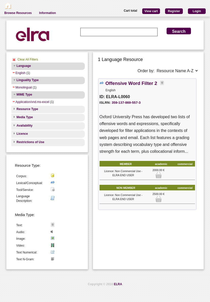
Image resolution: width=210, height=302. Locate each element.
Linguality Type (28, 80)
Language (24, 66)
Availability (25, 125)
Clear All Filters (28, 59)
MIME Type (24, 94)
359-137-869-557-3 (126, 102)
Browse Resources (18, 13)
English (20, 73)
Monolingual (23, 87)
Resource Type (27, 109)
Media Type (25, 117)
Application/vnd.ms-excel (32, 102)
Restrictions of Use (30, 142)
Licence (22, 133)
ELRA (118, 284)
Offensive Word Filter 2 (131, 83)
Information (47, 13)
